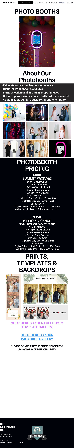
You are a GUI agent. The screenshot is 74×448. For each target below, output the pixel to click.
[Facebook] (22, 442)
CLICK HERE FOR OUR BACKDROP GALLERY (37, 337)
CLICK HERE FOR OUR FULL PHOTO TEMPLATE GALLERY (37, 325)
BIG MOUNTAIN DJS (7, 427)
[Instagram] (20, 442)
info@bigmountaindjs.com (7, 442)
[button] (14, 112)
